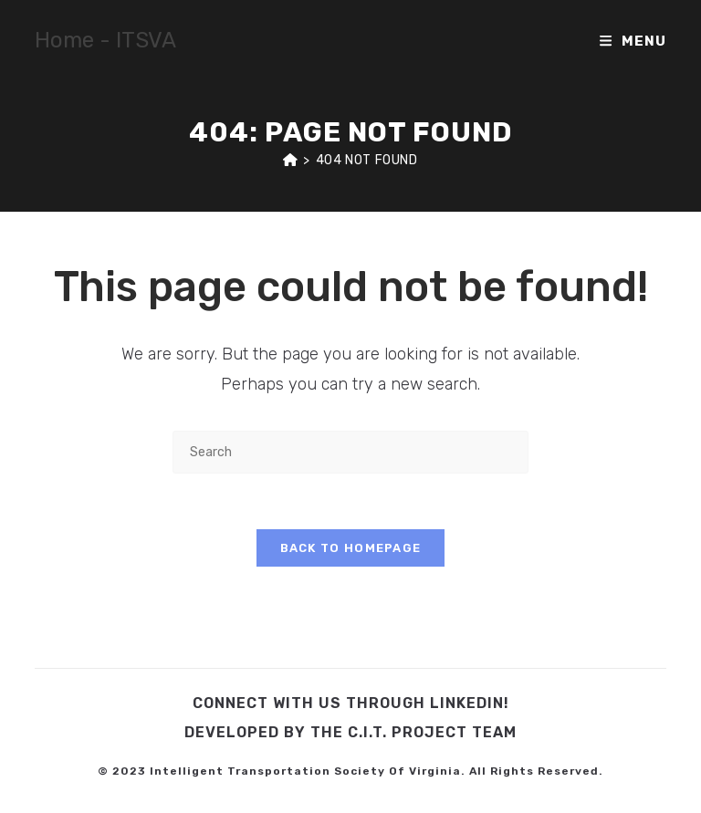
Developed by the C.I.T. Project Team (350, 732)
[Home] (290, 160)
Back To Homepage (351, 548)
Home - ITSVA (105, 40)
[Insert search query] (350, 452)
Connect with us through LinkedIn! (351, 703)
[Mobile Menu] (632, 41)
